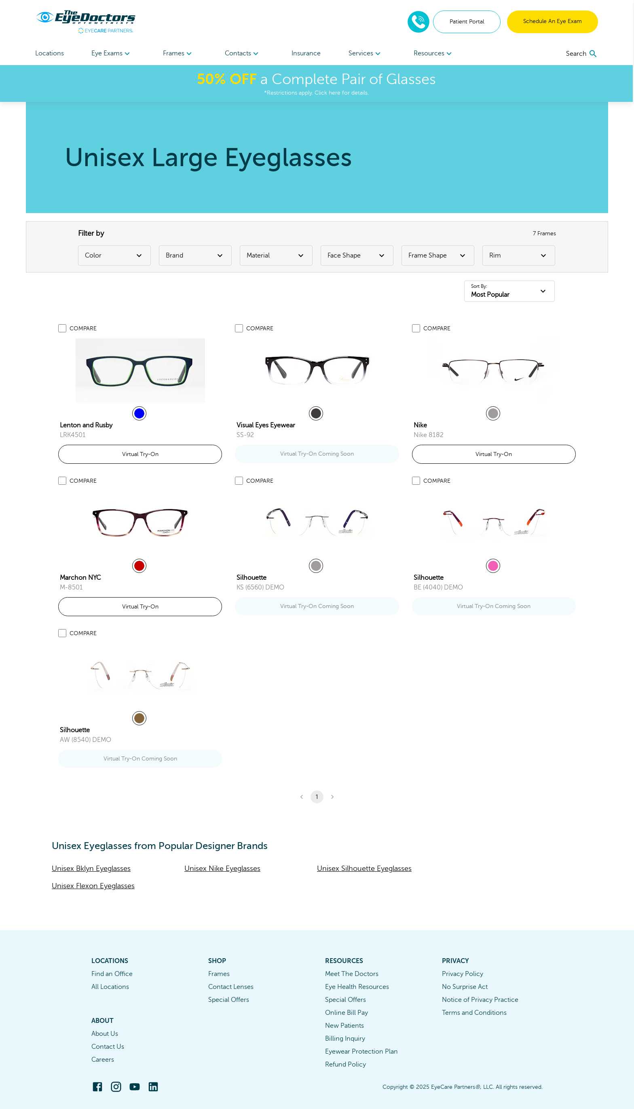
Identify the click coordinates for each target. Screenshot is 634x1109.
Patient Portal (467, 22)
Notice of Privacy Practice (480, 999)
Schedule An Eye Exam (553, 21)
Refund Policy (345, 1064)
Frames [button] (178, 54)
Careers (102, 1059)
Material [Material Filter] (276, 255)
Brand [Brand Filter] (195, 255)
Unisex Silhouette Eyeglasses (364, 868)
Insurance (306, 53)
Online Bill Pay (346, 1012)
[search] (582, 54)
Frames (219, 974)
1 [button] (317, 796)
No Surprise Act (465, 987)
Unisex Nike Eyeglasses (222, 868)
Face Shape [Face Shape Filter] (357, 255)
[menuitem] (112, 53)
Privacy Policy (462, 974)
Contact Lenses (231, 987)
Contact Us (107, 1046)
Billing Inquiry (345, 1038)
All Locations (110, 987)
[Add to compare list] (62, 328)
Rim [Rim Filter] (518, 255)
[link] (140, 370)
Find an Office (112, 974)
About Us (104, 1033)
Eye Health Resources (357, 987)
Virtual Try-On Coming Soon (317, 454)
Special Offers (228, 999)
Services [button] (366, 54)
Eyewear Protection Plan (361, 1051)
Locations (50, 53)
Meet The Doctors (351, 974)
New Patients (344, 1025)
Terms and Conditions (474, 1012)
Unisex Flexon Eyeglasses (93, 886)
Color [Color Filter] (114, 255)
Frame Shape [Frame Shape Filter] (437, 255)
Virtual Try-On (140, 454)
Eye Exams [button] (112, 54)
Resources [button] (434, 54)
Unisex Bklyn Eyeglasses (91, 868)
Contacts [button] (243, 54)
